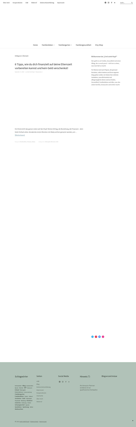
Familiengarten (64, 45)
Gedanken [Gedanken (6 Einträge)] (18, 398)
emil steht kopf (24, 422)
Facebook (111, 2)
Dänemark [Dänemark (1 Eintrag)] (29, 388)
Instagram (108, 2)
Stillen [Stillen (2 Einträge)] (31, 407)
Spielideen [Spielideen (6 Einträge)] (18, 407)
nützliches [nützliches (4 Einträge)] (18, 403)
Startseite (40, 396)
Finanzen (29, 141)
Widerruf (34, 3)
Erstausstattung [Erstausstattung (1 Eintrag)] (28, 392)
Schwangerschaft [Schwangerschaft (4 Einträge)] (20, 405)
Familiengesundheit (83, 45)
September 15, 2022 (19, 71)
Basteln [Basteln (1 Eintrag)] (16, 388)
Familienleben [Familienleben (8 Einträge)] (19, 396)
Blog (38, 384)
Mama (33, 141)
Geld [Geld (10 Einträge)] (23, 398)
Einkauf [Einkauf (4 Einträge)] (17, 390)
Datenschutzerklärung (47, 3)
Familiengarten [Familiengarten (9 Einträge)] (19, 394)
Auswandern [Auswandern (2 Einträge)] (29, 385)
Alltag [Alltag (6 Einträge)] (24, 386)
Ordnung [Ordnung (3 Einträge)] (23, 403)
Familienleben (47, 45)
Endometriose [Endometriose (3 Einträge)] (19, 392)
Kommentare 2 (39, 71)
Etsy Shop (99, 45)
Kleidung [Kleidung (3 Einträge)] (23, 400)
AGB (27, 3)
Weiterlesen (19, 135)
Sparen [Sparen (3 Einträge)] (27, 405)
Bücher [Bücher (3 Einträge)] (21, 388)
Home (35, 45)
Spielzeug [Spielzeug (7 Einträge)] (26, 407)
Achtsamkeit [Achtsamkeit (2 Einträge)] (18, 385)
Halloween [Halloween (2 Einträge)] (29, 398)
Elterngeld (47, 141)
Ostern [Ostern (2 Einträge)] (29, 403)
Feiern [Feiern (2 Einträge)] (26, 396)
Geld (57, 141)
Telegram (114, 2)
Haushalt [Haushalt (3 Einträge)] (17, 400)
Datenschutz (34, 422)
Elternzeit (53, 141)
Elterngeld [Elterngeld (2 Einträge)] (23, 390)
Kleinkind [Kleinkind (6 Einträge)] (29, 401)
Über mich (6, 3)
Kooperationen (17, 3)
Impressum (60, 3)
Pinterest (105, 2)
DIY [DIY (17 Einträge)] (25, 388)
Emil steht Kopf (31, 71)
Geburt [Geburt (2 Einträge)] (31, 396)
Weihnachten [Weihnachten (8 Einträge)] (19, 409)
